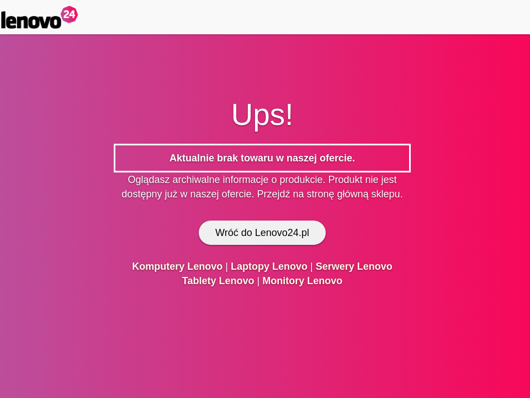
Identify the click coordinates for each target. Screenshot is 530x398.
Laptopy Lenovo (269, 266)
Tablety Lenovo (218, 280)
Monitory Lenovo (302, 280)
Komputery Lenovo (177, 266)
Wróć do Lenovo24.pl (262, 232)
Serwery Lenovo (354, 266)
